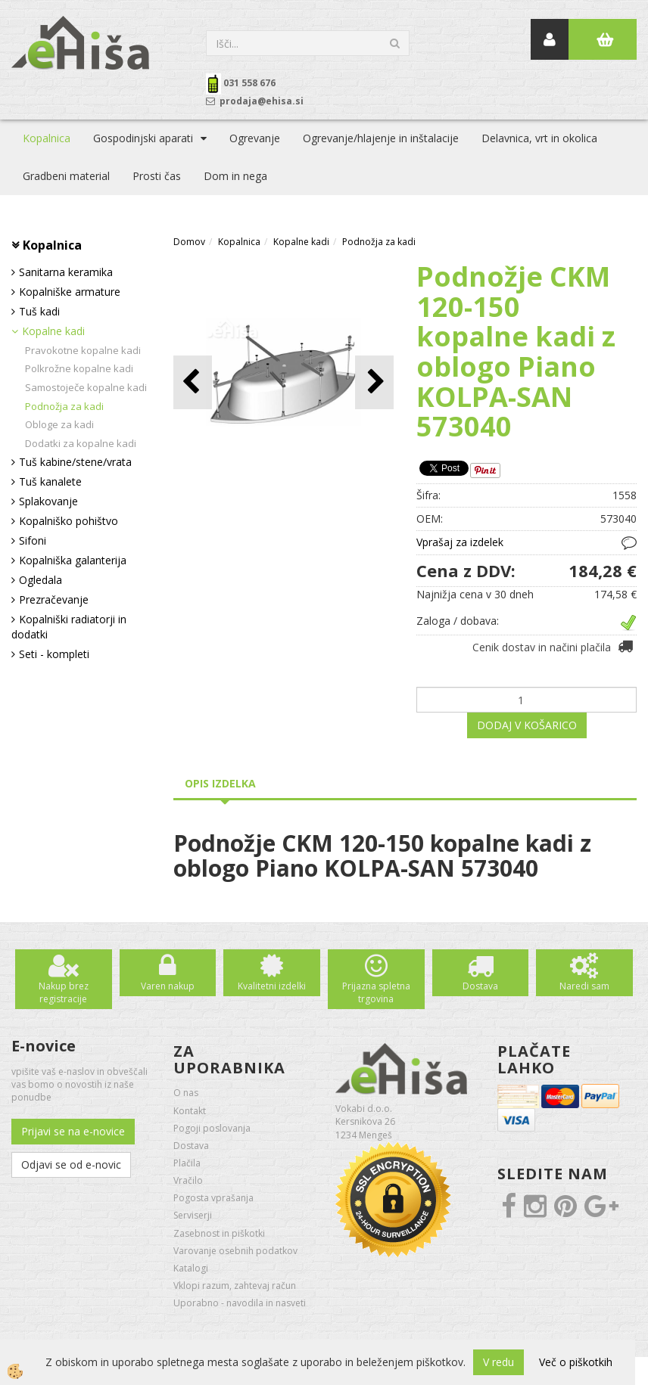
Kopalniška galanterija (72, 560)
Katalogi (190, 1268)
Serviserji (192, 1215)
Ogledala (40, 580)
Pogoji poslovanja (212, 1128)
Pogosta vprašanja (213, 1197)
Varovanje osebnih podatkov (235, 1250)
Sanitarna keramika (66, 272)
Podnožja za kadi (64, 406)
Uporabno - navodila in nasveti (239, 1302)
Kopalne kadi (53, 331)
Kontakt (189, 1110)
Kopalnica (46, 138)
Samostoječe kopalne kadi (86, 387)
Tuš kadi (39, 311)
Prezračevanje (54, 599)
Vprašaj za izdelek (459, 542)
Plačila (187, 1163)
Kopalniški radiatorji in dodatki (68, 626)
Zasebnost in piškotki (219, 1233)
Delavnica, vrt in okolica (539, 138)
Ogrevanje (254, 138)
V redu (498, 1362)
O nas (185, 1092)
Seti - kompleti (54, 654)
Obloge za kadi (59, 424)
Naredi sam (584, 986)
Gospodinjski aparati (143, 138)
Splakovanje (48, 501)
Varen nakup (168, 986)
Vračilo (188, 1180)
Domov (189, 241)
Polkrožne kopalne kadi (79, 368)
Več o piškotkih (575, 1362)
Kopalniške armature (69, 291)
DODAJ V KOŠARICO (527, 725)
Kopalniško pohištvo (68, 521)
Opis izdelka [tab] (220, 783)
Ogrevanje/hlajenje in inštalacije (381, 138)
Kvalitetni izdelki (272, 986)
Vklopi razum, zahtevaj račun (234, 1285)
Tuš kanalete (50, 481)
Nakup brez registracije (64, 992)
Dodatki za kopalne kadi (80, 443)
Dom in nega (235, 176)
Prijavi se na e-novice (73, 1131)
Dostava (480, 986)
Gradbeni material (66, 176)
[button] (374, 382)
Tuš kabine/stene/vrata (75, 462)
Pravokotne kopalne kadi (83, 350)
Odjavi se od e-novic (71, 1164)
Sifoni (32, 540)
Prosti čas (156, 176)
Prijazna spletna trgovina (376, 992)
